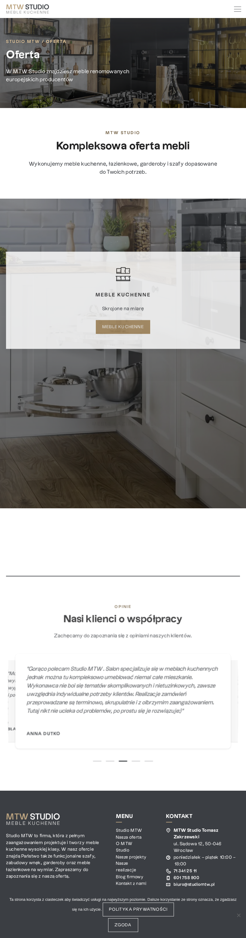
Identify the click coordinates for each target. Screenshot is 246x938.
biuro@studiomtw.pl (195, 884)
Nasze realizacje (126, 874)
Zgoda (123, 925)
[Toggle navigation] (237, 9)
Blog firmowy (130, 884)
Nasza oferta (129, 837)
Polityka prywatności (138, 909)
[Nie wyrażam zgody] (238, 915)
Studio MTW (23, 42)
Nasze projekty (125, 861)
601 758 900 (187, 877)
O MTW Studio (124, 847)
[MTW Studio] (27, 9)
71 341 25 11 (185, 871)
